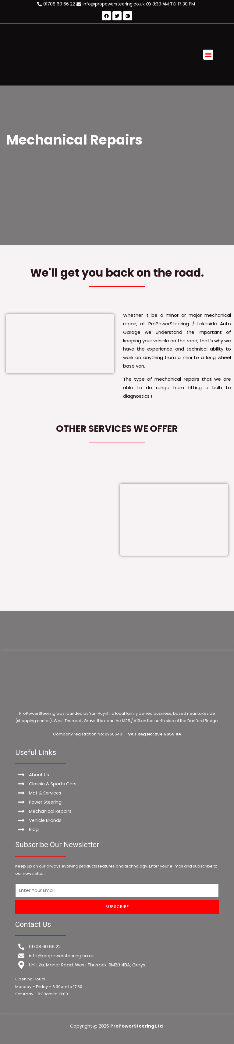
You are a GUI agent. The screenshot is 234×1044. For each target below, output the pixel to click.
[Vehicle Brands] (117, 820)
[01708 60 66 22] (56, 4)
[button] (208, 55)
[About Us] (117, 774)
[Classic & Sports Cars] (117, 783)
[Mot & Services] (117, 793)
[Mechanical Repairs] (117, 811)
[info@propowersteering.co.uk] (111, 4)
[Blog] (117, 829)
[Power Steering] (117, 802)
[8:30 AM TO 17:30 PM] (171, 4)
